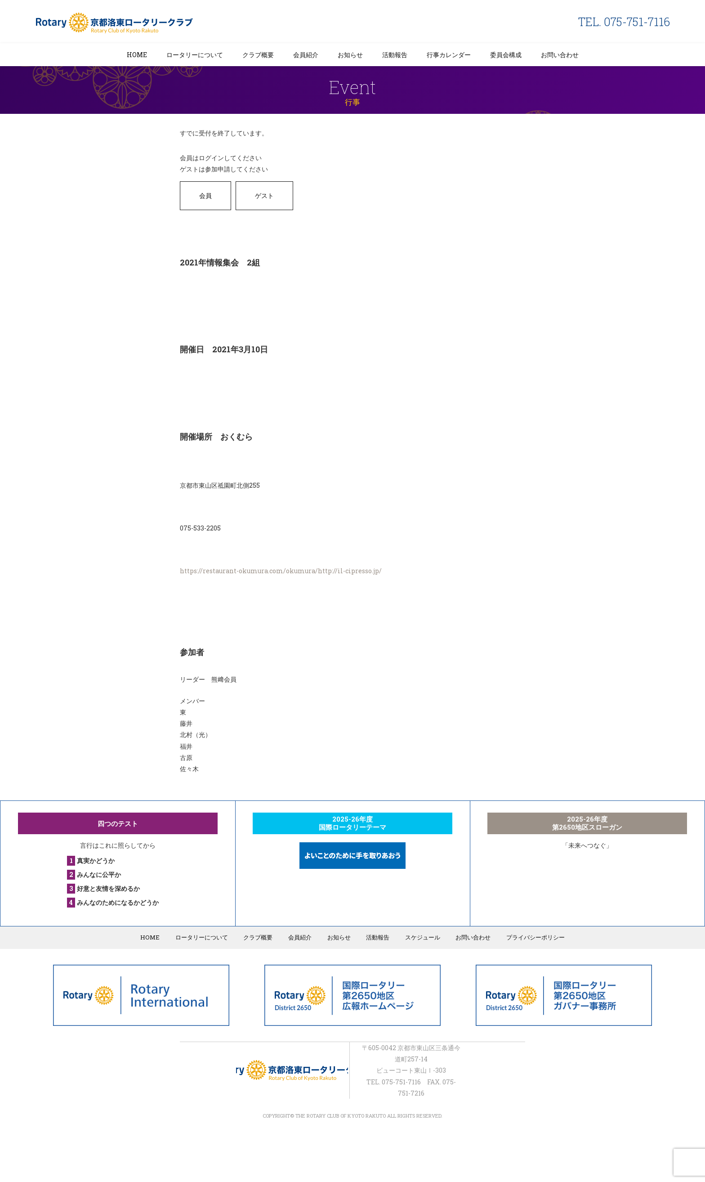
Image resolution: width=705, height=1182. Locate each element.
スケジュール (420, 937)
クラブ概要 (258, 54)
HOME (137, 54)
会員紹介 (305, 54)
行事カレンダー (449, 54)
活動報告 (394, 54)
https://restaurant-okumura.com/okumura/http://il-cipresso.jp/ (281, 570)
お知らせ (350, 54)
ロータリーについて (194, 54)
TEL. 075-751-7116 (624, 21)
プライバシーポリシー (532, 937)
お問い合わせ (560, 54)
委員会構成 (506, 54)
